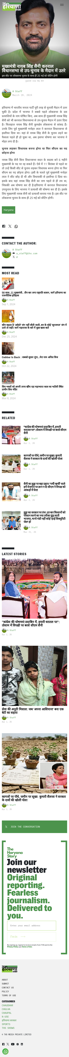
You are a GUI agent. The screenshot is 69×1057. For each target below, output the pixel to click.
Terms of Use (27, 947)
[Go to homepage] (11, 7)
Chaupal (7, 1013)
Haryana (8, 210)
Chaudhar (7, 1005)
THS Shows (8, 1028)
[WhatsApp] (16, 226)
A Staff (17, 91)
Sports (6, 1024)
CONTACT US (8, 987)
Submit (5, 984)
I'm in (17, 937)
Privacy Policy (12, 947)
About (5, 980)
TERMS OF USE (9, 995)
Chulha (6, 1009)
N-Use (5, 1016)
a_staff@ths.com (26, 253)
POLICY (5, 991)
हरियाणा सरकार (9, 1020)
